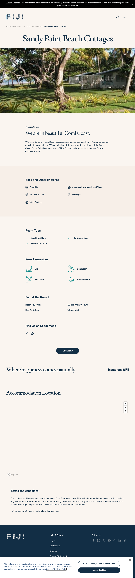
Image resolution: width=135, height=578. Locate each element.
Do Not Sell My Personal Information (99, 563)
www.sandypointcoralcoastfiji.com (85, 187)
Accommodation (35, 26)
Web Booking (33, 202)
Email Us (31, 187)
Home (8, 26)
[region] (67, 438)
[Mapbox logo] (13, 474)
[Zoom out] (125, 407)
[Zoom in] (125, 403)
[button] (14, 17)
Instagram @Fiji (118, 370)
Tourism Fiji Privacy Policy (56, 569)
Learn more (70, 5)
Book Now (68, 350)
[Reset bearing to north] (125, 411)
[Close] (130, 560)
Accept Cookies (99, 570)
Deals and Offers (19, 26)
